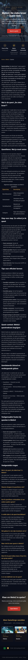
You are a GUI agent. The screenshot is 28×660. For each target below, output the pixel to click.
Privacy (24, 657)
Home (3, 59)
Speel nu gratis (14, 31)
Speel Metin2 (14, 608)
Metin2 (7, 59)
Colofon (20, 657)
